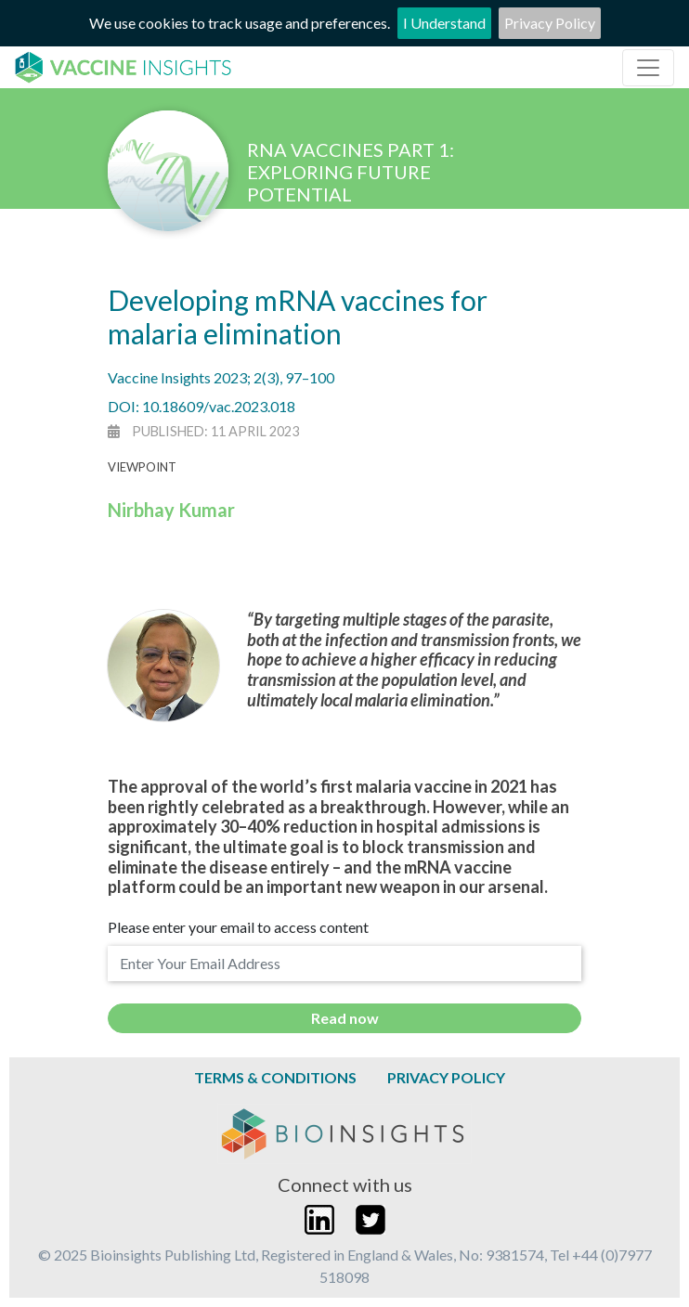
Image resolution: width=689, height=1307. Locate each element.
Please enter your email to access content (238, 927)
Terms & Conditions (275, 1077)
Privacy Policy (549, 23)
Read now (345, 1018)
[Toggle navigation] (648, 67)
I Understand (444, 23)
